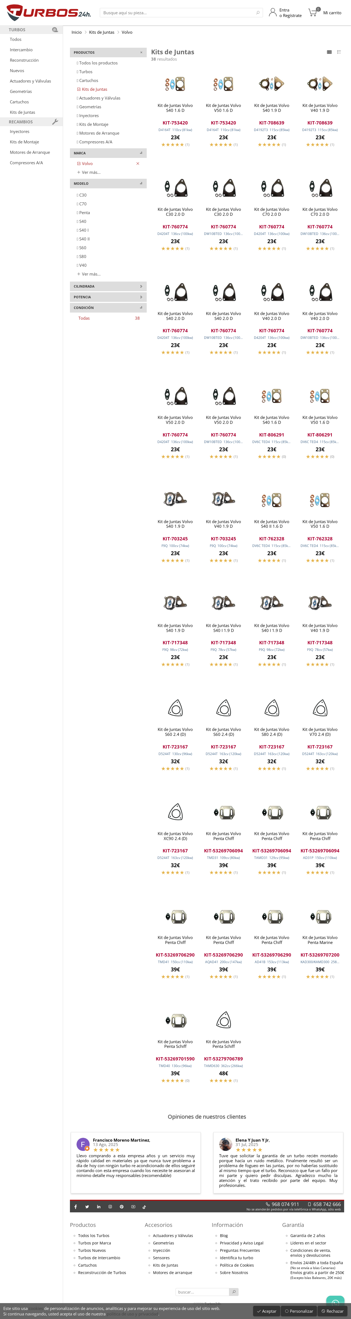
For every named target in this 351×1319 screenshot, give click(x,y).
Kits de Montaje (24, 141)
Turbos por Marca (94, 1247)
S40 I (83, 230)
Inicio (77, 32)
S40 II (83, 239)
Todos (15, 39)
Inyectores (19, 131)
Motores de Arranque (30, 152)
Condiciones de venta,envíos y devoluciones (310, 1257)
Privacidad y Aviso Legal (242, 1247)
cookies (36, 1308)
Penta (83, 212)
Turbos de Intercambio (99, 1262)
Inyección (161, 1254)
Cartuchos (19, 101)
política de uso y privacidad (132, 1314)
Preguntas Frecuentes (240, 1254)
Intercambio (21, 49)
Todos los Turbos (93, 1240)
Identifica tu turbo (236, 1262)
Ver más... (89, 172)
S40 (81, 221)
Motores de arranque (172, 1277)
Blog (224, 1240)
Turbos (84, 71)
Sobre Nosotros (234, 1277)
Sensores (161, 1262)
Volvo (127, 32)
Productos (83, 1229)
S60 (81, 247)
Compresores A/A (26, 162)
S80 (81, 256)
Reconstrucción (24, 60)
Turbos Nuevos (92, 1254)
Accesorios (158, 1229)
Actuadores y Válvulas (30, 81)
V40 (82, 265)
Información (227, 1229)
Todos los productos (97, 63)
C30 (82, 195)
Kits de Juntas (22, 112)
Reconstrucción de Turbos (102, 1277)
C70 (82, 203)
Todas (109, 318)
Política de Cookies (237, 1269)
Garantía (293, 1229)
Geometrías (21, 91)
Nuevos (17, 70)
